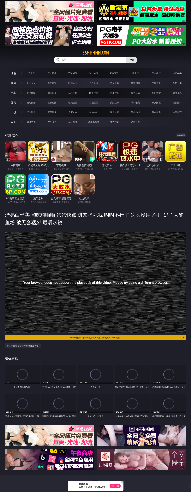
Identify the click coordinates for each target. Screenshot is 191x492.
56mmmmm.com (95, 53)
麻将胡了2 (115, 73)
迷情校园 (114, 112)
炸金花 (135, 73)
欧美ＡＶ (72, 83)
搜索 (132, 59)
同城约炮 (31, 122)
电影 (13, 93)
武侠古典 (93, 112)
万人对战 (72, 73)
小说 (13, 112)
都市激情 (31, 112)
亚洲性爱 (31, 92)
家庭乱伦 (52, 112)
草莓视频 (72, 122)
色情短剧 (135, 122)
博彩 (13, 73)
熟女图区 (156, 102)
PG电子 (31, 73)
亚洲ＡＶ (31, 83)
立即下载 (115, 485)
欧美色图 (72, 102)
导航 (13, 122)
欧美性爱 (93, 92)
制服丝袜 (114, 92)
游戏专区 (93, 73)
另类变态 (177, 92)
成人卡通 (72, 92)
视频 (13, 83)
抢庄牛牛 (177, 73)
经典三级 (135, 92)
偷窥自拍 (31, 102)
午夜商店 (52, 122)
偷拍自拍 (52, 92)
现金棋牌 (156, 73)
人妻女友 (72, 112)
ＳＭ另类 (177, 83)
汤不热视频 (93, 122)
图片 (13, 102)
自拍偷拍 (52, 83)
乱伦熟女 (156, 92)
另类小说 (135, 112)
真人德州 (52, 73)
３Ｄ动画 (93, 83)
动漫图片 (93, 102)
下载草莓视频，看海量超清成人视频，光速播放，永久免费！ (127, 337)
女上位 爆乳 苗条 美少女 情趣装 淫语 (23, 346)
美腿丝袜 (114, 102)
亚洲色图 (52, 102)
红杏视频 (114, 122)
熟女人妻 (114, 83)
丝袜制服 (135, 83)
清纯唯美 (135, 102)
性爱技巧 (177, 112)
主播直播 (156, 83)
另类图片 (177, 102)
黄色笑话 (156, 112)
